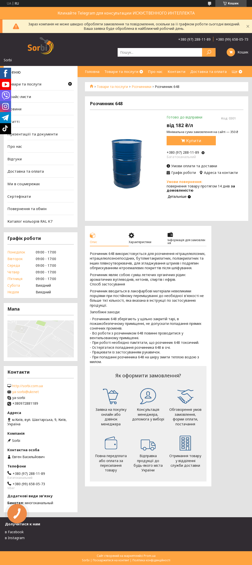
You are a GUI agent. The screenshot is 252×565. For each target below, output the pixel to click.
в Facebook (14, 532)
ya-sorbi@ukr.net (25, 392)
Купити (193, 140)
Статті (13, 121)
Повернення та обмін (27, 208)
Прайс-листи (19, 96)
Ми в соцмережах (23, 183)
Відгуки (14, 158)
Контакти (176, 71)
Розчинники (141, 86)
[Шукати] (209, 52)
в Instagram (15, 537)
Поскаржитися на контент (111, 560)
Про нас (155, 71)
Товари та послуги (121, 71)
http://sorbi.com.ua (27, 386)
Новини (14, 108)
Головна (92, 71)
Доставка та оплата (208, 71)
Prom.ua (150, 556)
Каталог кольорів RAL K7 (30, 221)
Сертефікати (19, 196)
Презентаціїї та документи (32, 133)
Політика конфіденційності (151, 560)
